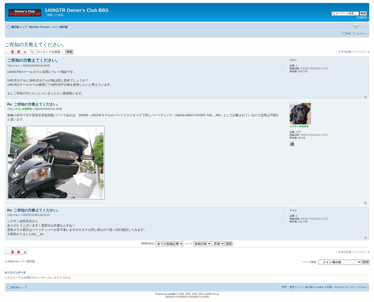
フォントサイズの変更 (363, 26)
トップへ (365, 97)
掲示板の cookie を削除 (318, 287)
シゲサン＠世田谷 (22, 109)
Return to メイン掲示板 (21, 261)
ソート (198, 243)
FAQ (348, 33)
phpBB (172, 294)
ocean (205, 296)
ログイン (361, 33)
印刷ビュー (356, 26)
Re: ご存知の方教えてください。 (33, 104)
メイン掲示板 (60, 26)
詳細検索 (361, 17)
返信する (16, 52)
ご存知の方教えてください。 (36, 44)
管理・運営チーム (291, 287)
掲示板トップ (19, 26)
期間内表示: (162, 243)
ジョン (16, 65)
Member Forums (39, 26)
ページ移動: (310, 262)
